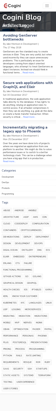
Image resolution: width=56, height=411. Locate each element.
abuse (6, 210)
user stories (10, 388)
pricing (7, 349)
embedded (18, 256)
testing (7, 382)
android (19, 210)
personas (28, 335)
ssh (30, 368)
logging (16, 309)
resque (27, 362)
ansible (32, 210)
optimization (21, 329)
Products (6, 188)
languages (35, 302)
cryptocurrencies (31, 230)
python (7, 355)
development (22, 243)
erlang (7, 263)
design (7, 243)
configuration (40, 223)
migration (24, 316)
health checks (11, 289)
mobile (7, 322)
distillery (27, 250)
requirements (11, 362)
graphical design (13, 283)
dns (39, 250)
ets (18, 263)
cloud (6, 223)
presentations (39, 342)
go (26, 276)
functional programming (17, 269)
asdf (26, 217)
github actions (12, 276)
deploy (27, 236)
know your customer (24, 296)
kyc (23, 302)
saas (6, 368)
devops (38, 243)
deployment (42, 236)
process (20, 349)
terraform (44, 375)
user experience (25, 382)
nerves (28, 322)
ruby (47, 362)
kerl (5, 296)
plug (6, 342)
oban (6, 329)
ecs (48, 250)
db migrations (11, 236)
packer (36, 329)
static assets (11, 375)
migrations (40, 316)
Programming (8, 194)
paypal (48, 329)
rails (19, 355)
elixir (6, 256)
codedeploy (21, 223)
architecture (11, 217)
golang (37, 276)
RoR (38, 362)
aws (35, 217)
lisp (5, 309)
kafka (49, 289)
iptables (36, 289)
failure (28, 263)
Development (8, 177)
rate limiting (33, 355)
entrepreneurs (37, 256)
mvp (17, 322)
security (18, 368)
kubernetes (10, 302)
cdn (44, 217)
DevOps (5, 182)
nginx (39, 322)
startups (41, 368)
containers (9, 230)
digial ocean (10, 250)
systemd (29, 375)
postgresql (19, 342)
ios (25, 289)
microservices (33, 309)
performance (10, 335)
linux (49, 302)
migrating (8, 316)
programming (36, 349)
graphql (32, 283)
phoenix (42, 335)
